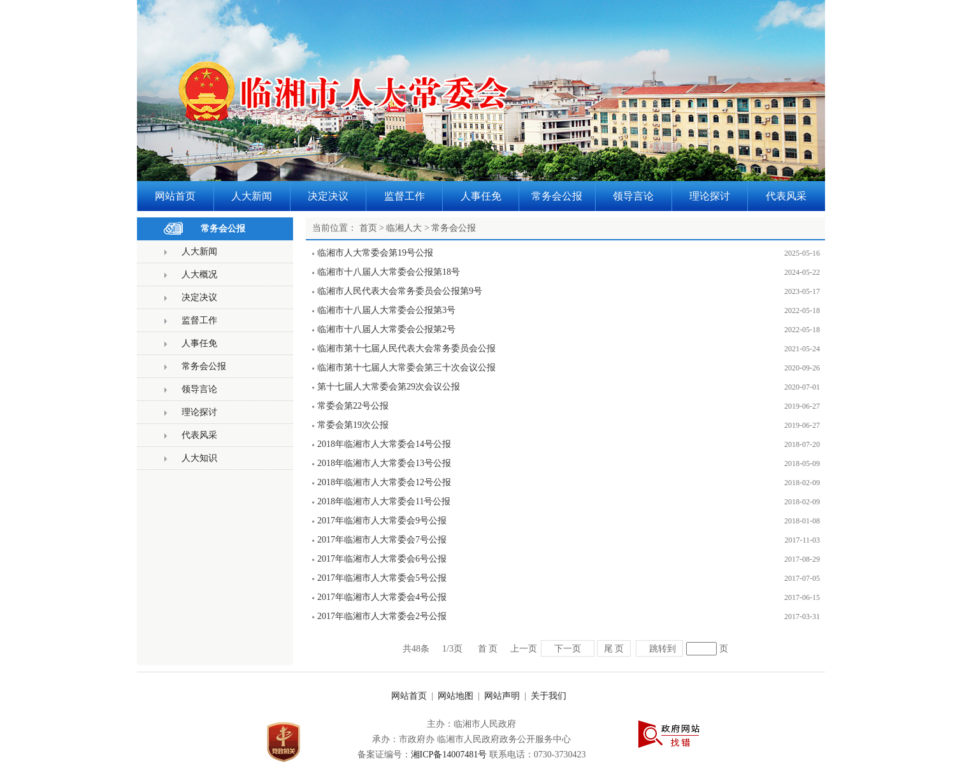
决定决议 (199, 297)
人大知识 (199, 458)
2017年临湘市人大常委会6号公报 (382, 559)
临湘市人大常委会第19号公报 (375, 253)
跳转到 (662, 648)
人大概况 (199, 274)
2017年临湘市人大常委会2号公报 (382, 616)
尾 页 (614, 648)
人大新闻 (199, 251)
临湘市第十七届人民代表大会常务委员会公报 (406, 348)
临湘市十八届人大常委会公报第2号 (386, 329)
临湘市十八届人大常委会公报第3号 (386, 310)
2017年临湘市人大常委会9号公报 (382, 520)
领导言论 (199, 389)
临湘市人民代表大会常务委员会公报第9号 (399, 291)
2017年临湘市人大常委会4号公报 (382, 597)
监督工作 (199, 320)
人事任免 (199, 343)
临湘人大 (404, 228)
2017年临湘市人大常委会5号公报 (382, 578)
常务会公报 (223, 228)
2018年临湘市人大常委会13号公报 (384, 463)
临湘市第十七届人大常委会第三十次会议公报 (406, 367)
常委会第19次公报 (353, 425)
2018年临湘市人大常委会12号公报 (384, 482)
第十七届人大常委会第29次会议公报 (388, 386)
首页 (368, 228)
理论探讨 (199, 412)
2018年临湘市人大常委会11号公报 (383, 501)
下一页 (567, 648)
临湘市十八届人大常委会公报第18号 (388, 272)
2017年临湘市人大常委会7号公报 (382, 539)
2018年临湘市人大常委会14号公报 (384, 444)
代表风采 (199, 435)
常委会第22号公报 (353, 406)
